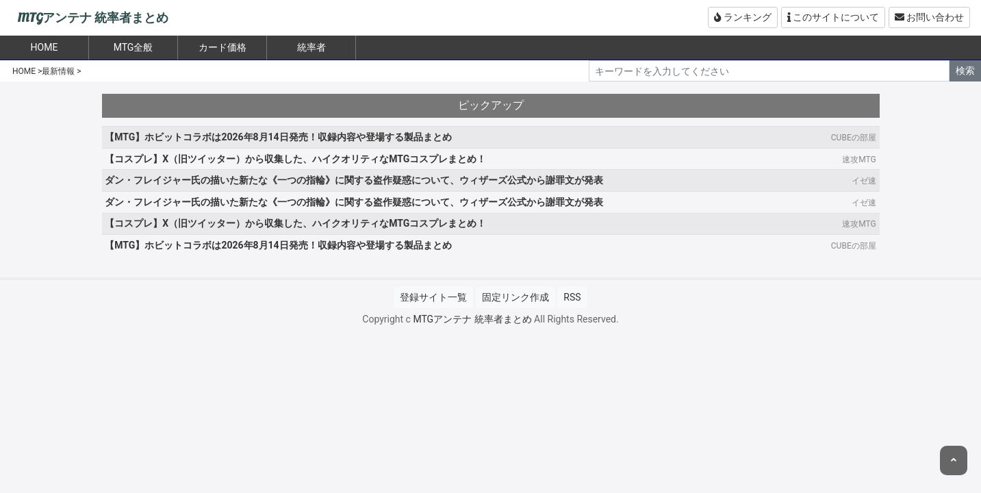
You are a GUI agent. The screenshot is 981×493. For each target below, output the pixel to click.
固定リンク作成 (515, 297)
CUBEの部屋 (853, 137)
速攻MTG (859, 159)
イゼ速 (864, 181)
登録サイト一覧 (433, 297)
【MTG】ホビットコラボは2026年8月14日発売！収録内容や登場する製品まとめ (278, 136)
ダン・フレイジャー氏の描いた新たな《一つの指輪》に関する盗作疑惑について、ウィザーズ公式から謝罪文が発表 (354, 180)
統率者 (311, 47)
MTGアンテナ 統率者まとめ (92, 18)
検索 (965, 70)
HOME (24, 71)
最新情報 (58, 71)
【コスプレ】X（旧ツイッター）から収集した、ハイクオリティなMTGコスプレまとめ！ (295, 158)
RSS (572, 297)
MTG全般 (133, 47)
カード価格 (222, 47)
